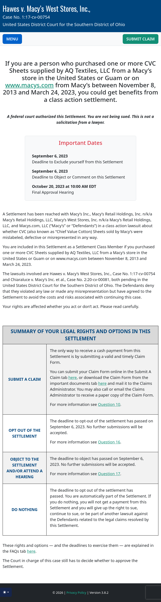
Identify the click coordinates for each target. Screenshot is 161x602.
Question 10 (109, 404)
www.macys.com (29, 85)
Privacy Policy (77, 592)
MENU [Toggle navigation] (12, 38)
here (72, 377)
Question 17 (109, 473)
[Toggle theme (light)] (6, 592)
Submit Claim (140, 38)
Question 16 (109, 442)
